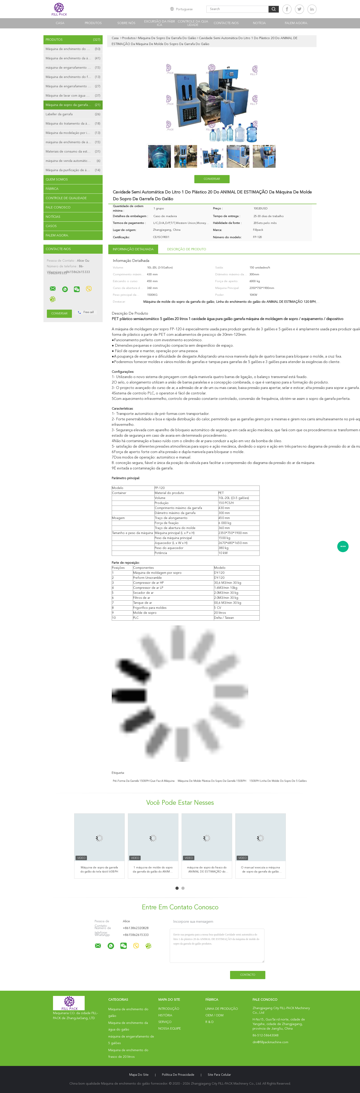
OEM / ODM (214, 1015)
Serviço (165, 1022)
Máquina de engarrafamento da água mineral (74, 86)
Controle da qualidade (193, 23)
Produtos (93, 23)
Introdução (168, 1008)
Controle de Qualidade (66, 198)
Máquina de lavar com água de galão (73, 95)
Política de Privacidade (178, 1074)
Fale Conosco (58, 207)
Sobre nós (126, 23)
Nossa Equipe (169, 1028)
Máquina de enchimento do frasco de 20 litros (74, 77)
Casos (51, 226)
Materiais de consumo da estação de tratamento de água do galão (74, 151)
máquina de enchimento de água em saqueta (74, 142)
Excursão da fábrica (159, 23)
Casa (60, 23)
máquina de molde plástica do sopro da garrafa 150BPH (212, 781)
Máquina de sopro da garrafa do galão (74, 105)
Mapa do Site (139, 1074)
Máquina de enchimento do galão (73, 49)
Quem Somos (57, 179)
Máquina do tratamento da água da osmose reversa (74, 123)
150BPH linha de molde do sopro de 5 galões (278, 781)
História (165, 1015)
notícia (259, 23)
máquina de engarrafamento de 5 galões (74, 67)
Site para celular (219, 1074)
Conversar (212, 179)
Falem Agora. (296, 23)
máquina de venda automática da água (73, 160)
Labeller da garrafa (73, 114)
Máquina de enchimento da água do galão (74, 58)
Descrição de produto (186, 249)
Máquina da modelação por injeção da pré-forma (74, 133)
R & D (209, 1022)
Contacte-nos (226, 23)
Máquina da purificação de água (73, 170)
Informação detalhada (133, 249)
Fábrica (52, 189)
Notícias (53, 216)
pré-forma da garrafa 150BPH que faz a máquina (144, 781)
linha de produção (221, 1008)
